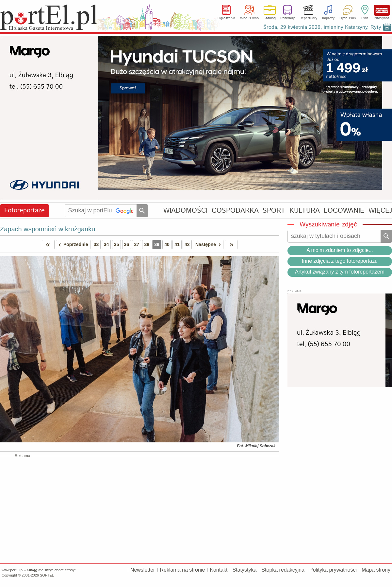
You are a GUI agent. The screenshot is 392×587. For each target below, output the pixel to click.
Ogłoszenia (226, 18)
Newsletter (142, 570)
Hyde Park (347, 18)
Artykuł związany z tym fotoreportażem (339, 272)
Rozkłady (287, 18)
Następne (209, 244)
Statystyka (245, 570)
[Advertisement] (139, 509)
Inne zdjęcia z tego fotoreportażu (340, 261)
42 (187, 244)
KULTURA (304, 210)
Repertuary (308, 18)
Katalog (270, 18)
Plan (364, 18)
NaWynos (382, 10)
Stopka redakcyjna (282, 570)
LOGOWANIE (344, 210)
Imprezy (328, 18)
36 (126, 244)
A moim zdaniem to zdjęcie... (339, 250)
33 (96, 244)
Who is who (249, 18)
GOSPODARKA (235, 210)
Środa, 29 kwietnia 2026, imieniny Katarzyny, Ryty (322, 27)
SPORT (274, 210)
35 (116, 244)
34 (106, 244)
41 (177, 244)
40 (167, 244)
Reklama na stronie (182, 570)
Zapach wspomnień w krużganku (47, 229)
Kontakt (218, 570)
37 (136, 244)
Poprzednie (72, 244)
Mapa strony (376, 570)
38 (146, 244)
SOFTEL (47, 575)
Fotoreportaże (24, 210)
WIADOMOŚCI (185, 210)
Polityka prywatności (333, 570)
